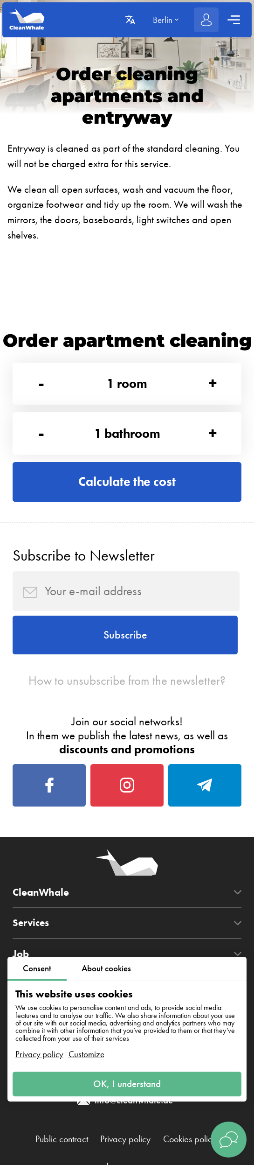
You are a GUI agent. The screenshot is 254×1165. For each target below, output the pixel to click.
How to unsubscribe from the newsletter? (127, 685)
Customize (86, 1053)
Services (32, 931)
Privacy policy (39, 1053)
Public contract (59, 1147)
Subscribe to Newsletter (84, 559)
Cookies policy (192, 1147)
